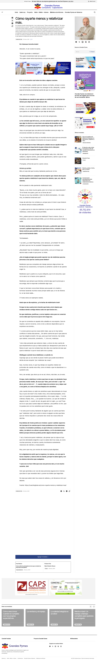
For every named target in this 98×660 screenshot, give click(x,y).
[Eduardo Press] (78, 161)
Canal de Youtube (7, 638)
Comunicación (85, 183)
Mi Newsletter (75, 638)
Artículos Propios (27, 1)
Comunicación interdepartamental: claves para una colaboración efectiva (87, 180)
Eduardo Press (86, 158)
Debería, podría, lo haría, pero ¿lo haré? (88, 168)
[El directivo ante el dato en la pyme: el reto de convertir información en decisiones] (78, 150)
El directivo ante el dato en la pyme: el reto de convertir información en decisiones (88, 149)
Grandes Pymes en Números (29, 658)
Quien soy (4, 658)
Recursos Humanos (87, 142)
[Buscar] (91, 51)
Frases (47, 568)
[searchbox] (81, 51)
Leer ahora (70, 1)
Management (85, 153)
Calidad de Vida (19, 39)
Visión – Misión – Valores (11, 658)
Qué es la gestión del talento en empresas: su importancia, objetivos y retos (88, 138)
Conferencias (20, 658)
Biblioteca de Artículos (40, 658)
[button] (91, 1)
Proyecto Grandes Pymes (41, 638)
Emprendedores (22, 569)
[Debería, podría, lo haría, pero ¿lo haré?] (78, 170)
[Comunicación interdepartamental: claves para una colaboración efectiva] (78, 180)
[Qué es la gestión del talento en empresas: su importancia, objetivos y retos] (78, 139)
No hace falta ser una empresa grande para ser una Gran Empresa (50, 1)
